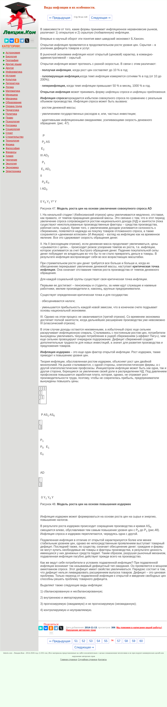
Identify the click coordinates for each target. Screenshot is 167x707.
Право (9, 117)
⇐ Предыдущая (59, 17)
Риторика (11, 125)
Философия (13, 148)
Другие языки (14, 64)
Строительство (14, 136)
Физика (10, 144)
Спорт (9, 133)
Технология (12, 140)
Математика (13, 90)
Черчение (11, 159)
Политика (11, 113)
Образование (14, 102)
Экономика (12, 167)
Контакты (102, 659)
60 (141, 641)
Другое (10, 67)
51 (76, 641)
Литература (12, 83)
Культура (11, 79)
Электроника (13, 171)
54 (98, 641)
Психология (13, 121)
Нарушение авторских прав (81, 630)
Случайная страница (87, 659)
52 (83, 641)
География (12, 60)
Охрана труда (14, 106)
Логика (10, 87)
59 (133, 641)
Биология (11, 56)
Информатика (14, 71)
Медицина (12, 94)
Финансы (11, 152)
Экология (11, 163)
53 (91, 641)
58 (126, 641)
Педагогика (12, 110)
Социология (13, 129)
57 (119, 641)
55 (105, 641)
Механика (11, 98)
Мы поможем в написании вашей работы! (139, 627)
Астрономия (13, 52)
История (10, 75)
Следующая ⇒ (100, 17)
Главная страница (68, 659)
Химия (9, 155)
